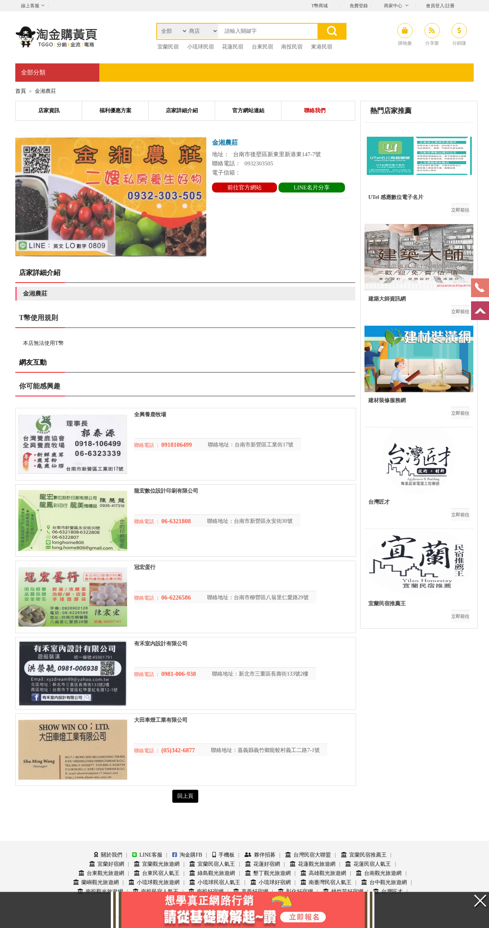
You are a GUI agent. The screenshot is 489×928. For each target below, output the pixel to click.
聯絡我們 (314, 110)
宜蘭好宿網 (106, 864)
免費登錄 (359, 5)
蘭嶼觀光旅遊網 (96, 882)
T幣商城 (319, 5)
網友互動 (33, 362)
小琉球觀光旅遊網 (154, 882)
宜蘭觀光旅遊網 (157, 864)
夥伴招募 (259, 855)
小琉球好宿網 (271, 882)
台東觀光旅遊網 (101, 873)
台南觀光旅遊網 (379, 873)
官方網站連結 (248, 110)
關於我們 (108, 855)
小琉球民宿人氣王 (214, 882)
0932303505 (258, 163)
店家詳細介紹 (182, 110)
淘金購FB (187, 855)
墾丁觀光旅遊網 (268, 873)
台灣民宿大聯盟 (308, 855)
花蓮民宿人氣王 (368, 864)
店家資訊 (49, 110)
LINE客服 (147, 855)
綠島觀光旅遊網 (212, 873)
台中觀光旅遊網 (384, 882)
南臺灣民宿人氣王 (326, 882)
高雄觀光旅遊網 (323, 873)
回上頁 (185, 796)
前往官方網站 (244, 187)
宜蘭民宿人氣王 (212, 864)
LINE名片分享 (312, 187)
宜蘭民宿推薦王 (364, 855)
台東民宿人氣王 (157, 873)
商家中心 (393, 5)
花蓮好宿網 (262, 864)
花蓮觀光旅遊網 (312, 864)
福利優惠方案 (115, 110)
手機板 (223, 855)
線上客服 (30, 5)
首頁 (20, 91)
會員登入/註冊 (440, 5)
